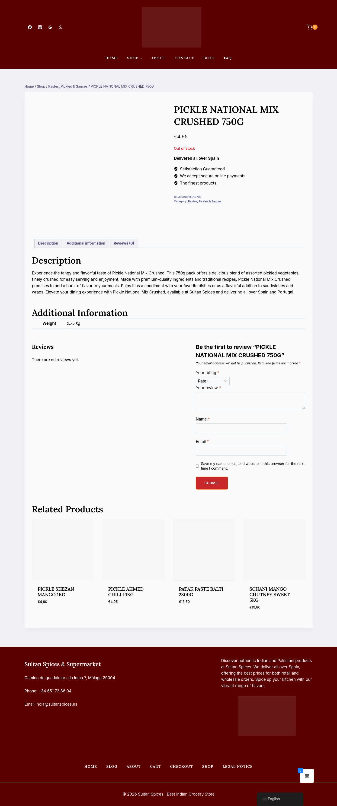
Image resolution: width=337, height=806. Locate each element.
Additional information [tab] (86, 243)
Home (111, 58)
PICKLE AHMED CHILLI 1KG (126, 591)
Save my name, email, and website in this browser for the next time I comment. (253, 466)
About (158, 58)
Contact (184, 58)
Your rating (207, 372)
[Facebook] (30, 27)
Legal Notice (238, 766)
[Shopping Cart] (309, 27)
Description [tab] (48, 243)
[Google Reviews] (50, 27)
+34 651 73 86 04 (55, 691)
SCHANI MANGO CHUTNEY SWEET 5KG (270, 594)
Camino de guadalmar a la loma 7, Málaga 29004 (70, 677)
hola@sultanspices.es (57, 704)
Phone (30, 691)
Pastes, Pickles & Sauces (204, 201)
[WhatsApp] (60, 27)
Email (202, 441)
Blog (209, 58)
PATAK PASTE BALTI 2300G (201, 591)
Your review (208, 387)
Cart (155, 766)
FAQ (228, 58)
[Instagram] (40, 27)
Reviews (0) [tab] (124, 243)
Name (203, 419)
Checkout (181, 766)
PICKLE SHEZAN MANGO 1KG (56, 591)
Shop (207, 766)
